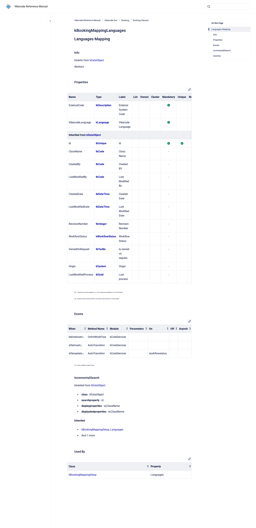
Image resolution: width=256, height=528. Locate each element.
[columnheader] (77, 329)
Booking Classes (141, 20)
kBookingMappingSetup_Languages (102, 429)
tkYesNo (101, 249)
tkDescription (103, 105)
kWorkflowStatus (106, 236)
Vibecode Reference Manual (31, 6)
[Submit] (208, 6)
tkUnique (101, 143)
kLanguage (102, 122)
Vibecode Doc (110, 20)
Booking (125, 20)
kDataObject (97, 60)
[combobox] (228, 6)
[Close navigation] (50, 21)
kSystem (101, 266)
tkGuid (100, 274)
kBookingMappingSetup (82, 474)
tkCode (100, 151)
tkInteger (101, 223)
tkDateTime (103, 194)
